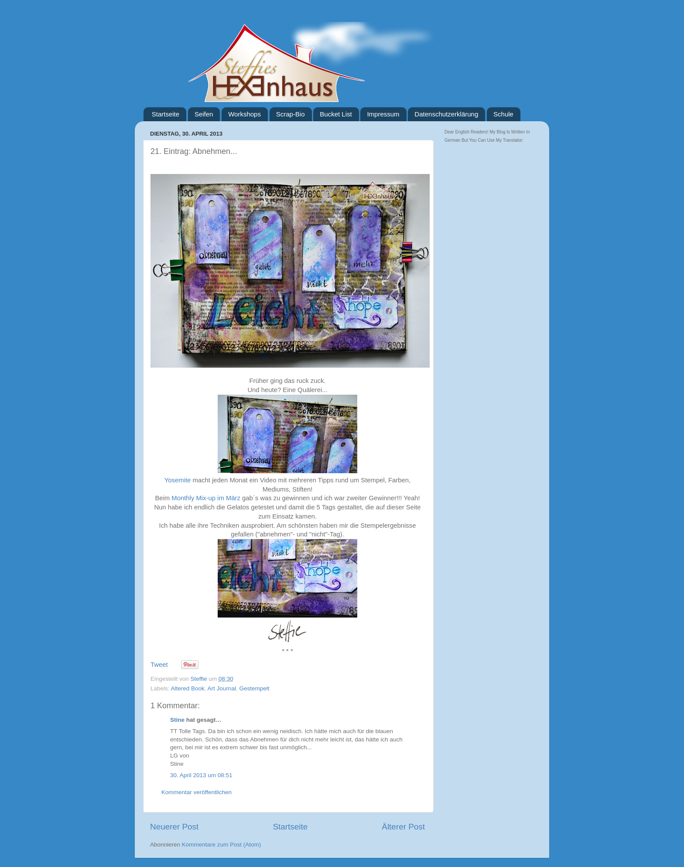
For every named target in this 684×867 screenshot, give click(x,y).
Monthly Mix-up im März (205, 498)
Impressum (383, 114)
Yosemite (177, 480)
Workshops (244, 114)
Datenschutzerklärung (446, 114)
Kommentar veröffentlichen (196, 792)
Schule (503, 114)
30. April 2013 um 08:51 (201, 775)
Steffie (200, 679)
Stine (177, 720)
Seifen (204, 114)
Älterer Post (403, 826)
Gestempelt (254, 688)
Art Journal (222, 688)
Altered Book (188, 688)
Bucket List (336, 114)
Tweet (159, 664)
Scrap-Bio (290, 114)
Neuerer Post (174, 826)
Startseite (165, 114)
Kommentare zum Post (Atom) (221, 844)
